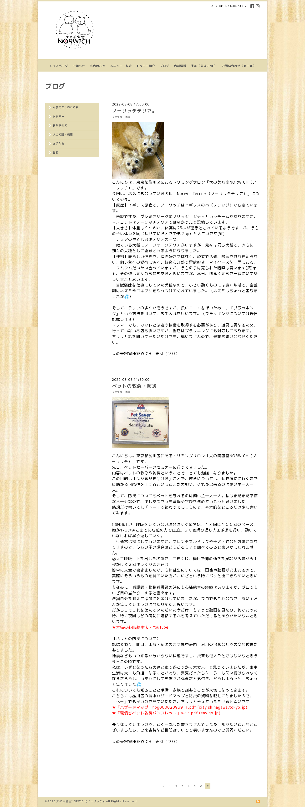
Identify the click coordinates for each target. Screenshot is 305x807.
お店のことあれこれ (66, 107)
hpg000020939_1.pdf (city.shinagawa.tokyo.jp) (199, 707)
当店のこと (97, 66)
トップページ (58, 66)
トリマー (58, 116)
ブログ (164, 66)
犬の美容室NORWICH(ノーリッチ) (80, 801)
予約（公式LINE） (204, 66)
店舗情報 (180, 66)
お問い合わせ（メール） (239, 66)
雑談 (56, 153)
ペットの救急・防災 (134, 386)
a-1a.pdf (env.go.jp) (200, 713)
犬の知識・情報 (63, 134)
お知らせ (79, 66)
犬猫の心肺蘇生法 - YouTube (142, 627)
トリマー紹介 (146, 66)
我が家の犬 (60, 125)
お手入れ (58, 143)
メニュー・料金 (121, 66)
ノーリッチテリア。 (134, 110)
